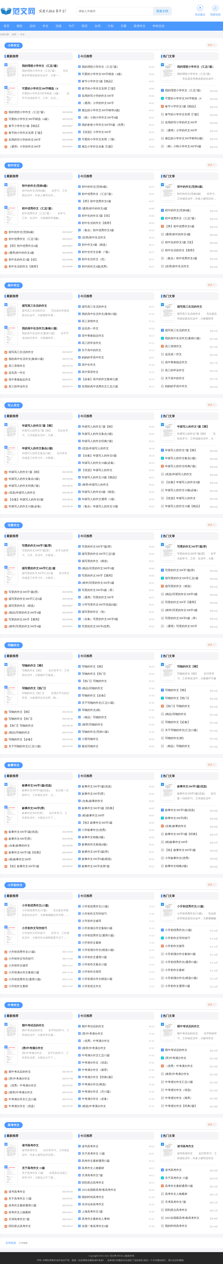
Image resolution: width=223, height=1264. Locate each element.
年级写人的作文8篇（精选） (99, 491)
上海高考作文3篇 (92, 1211)
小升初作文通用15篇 (94, 957)
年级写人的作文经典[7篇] (24, 485)
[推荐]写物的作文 (92, 724)
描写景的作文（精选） (22, 605)
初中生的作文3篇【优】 (23, 259)
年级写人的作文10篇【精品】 (100, 477)
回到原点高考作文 (20, 1226)
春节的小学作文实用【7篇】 (26, 132)
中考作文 (14, 1005)
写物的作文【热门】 (21, 718)
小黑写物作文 (90, 739)
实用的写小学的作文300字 (25, 139)
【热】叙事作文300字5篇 (24, 866)
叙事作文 (14, 765)
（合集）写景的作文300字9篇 (100, 619)
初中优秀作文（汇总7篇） (25, 238)
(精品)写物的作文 (19, 732)
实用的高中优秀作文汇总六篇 (100, 386)
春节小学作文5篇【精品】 (25, 125)
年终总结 (163, 26)
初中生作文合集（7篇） (96, 251)
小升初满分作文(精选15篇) (98, 949)
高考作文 (143, 26)
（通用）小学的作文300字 (25, 146)
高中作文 (14, 285)
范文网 (113, 1256)
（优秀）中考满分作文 (22, 1085)
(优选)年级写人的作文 (22, 492)
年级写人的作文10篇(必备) (25, 506)
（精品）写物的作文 (94, 717)
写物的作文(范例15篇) (95, 731)
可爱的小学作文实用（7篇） (99, 139)
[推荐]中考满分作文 (21, 1092)
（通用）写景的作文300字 (98, 597)
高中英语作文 (90, 371)
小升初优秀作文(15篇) (22, 951)
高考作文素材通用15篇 (22, 1205)
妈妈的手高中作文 (93, 357)
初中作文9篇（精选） (95, 244)
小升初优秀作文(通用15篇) (25, 979)
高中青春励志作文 (20, 379)
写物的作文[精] (91, 710)
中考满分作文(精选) (94, 1084)
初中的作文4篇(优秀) (94, 266)
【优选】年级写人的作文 (97, 470)
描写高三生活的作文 (21, 352)
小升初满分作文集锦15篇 (24, 972)
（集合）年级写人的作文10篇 (100, 506)
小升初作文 (15, 885)
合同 (100, 26)
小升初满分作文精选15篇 (97, 978)
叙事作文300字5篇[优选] (23, 831)
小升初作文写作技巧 (21, 958)
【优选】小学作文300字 (96, 132)
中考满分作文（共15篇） (97, 1091)
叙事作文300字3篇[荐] (95, 851)
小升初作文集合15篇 (94, 964)
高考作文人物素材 (20, 1212)
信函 (60, 26)
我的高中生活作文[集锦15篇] (26, 358)
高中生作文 (89, 364)
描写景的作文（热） (94, 611)
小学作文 (14, 45)
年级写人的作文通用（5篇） (99, 499)
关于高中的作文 (91, 350)
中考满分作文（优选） (22, 1106)
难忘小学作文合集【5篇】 (98, 146)
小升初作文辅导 (18, 965)
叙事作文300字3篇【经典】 (25, 852)
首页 (7, 26)
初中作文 (14, 165)
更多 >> (211, 45)
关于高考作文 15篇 (20, 1198)
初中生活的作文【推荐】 (24, 266)
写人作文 (14, 405)
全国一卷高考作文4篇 (95, 1226)
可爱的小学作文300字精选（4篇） (29, 119)
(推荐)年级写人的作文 (95, 484)
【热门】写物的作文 (21, 725)
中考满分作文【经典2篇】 (98, 1077)
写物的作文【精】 (20, 711)
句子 (74, 26)
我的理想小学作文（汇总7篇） (27, 112)
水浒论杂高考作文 (93, 1204)
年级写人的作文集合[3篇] (24, 478)
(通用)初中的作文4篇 (21, 252)
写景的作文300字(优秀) (96, 626)
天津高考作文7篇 (19, 1219)
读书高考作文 (17, 1191)
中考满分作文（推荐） (96, 1069)
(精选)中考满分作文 (94, 1106)
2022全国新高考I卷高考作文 (99, 1189)
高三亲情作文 (17, 365)
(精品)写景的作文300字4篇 (25, 612)
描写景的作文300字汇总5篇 (25, 598)
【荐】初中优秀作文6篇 (23, 245)
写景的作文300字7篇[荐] (23, 591)
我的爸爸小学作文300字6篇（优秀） (104, 124)
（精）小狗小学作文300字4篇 (100, 117)
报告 (20, 26)
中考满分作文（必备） (96, 1098)
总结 (33, 26)
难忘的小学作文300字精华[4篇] (101, 110)
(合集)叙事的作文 (19, 845)
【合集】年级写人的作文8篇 (26, 499)
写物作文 (14, 645)
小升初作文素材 (18, 986)
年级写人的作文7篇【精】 (25, 471)
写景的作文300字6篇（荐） (98, 590)
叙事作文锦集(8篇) (93, 837)
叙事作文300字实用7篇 (96, 866)
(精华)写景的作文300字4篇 (25, 626)
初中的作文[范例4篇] (21, 232)
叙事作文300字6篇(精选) (97, 858)
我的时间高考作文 (93, 1197)
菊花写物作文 (90, 746)
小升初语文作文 (91, 986)
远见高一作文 (17, 372)
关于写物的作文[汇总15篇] (25, 746)
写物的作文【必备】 (21, 739)
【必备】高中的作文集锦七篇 (100, 379)
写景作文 (14, 525)
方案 (127, 26)
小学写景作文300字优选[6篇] (99, 604)
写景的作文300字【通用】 (25, 619)
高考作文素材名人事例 (96, 1218)
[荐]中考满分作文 (19, 1078)
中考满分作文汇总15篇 (22, 1099)
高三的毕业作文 (18, 386)
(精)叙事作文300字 (20, 859)
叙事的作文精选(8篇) (94, 844)
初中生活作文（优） (94, 259)
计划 (114, 26)
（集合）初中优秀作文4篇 (98, 230)
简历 (87, 26)
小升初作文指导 (91, 971)
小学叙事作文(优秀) (94, 829)
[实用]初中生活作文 (94, 237)
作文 (47, 26)
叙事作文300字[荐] (20, 838)
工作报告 (23, 1243)
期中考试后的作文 (20, 1071)
